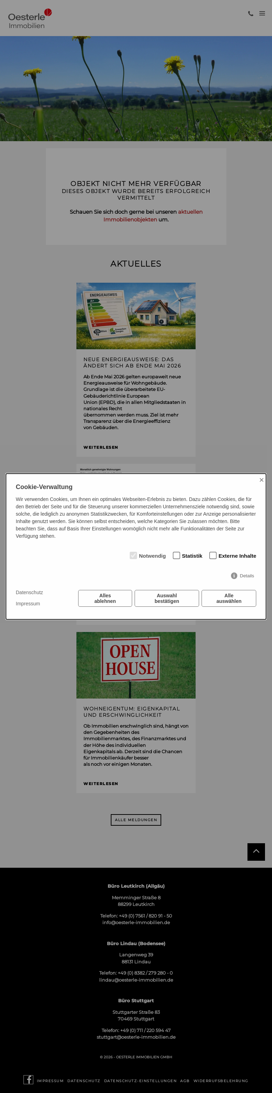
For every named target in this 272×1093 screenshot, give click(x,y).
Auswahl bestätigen (167, 598)
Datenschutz (29, 592)
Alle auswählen (229, 598)
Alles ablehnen (105, 598)
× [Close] (261, 479)
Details (247, 575)
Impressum (28, 603)
